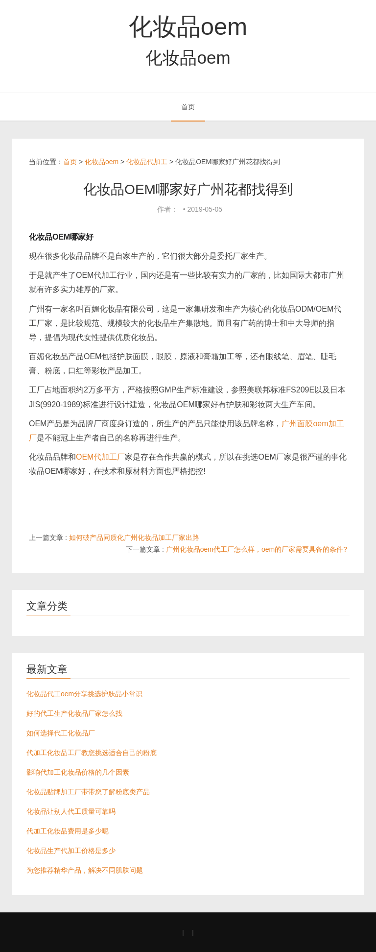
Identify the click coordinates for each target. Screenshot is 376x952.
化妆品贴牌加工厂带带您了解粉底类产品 (88, 792)
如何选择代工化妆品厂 (60, 733)
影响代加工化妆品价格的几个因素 (77, 772)
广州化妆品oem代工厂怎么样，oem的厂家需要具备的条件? (256, 549)
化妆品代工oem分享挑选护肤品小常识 (84, 694)
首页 (188, 107)
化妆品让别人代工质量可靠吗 (71, 811)
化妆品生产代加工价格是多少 (71, 850)
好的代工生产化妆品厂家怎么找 (74, 713)
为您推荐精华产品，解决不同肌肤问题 (84, 870)
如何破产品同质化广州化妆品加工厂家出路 (134, 537)
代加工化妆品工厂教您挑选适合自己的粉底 (91, 753)
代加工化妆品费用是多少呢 (67, 831)
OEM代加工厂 (100, 457)
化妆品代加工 (146, 162)
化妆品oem (188, 26)
